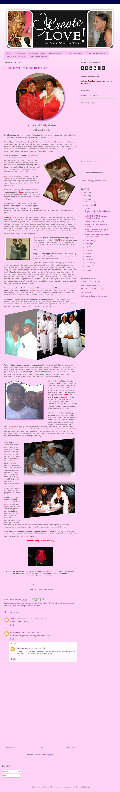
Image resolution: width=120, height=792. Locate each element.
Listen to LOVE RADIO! (89, 95)
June (88, 250)
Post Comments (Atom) (45, 755)
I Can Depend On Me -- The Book (93, 289)
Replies (15, 644)
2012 (86, 270)
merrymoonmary (70, 787)
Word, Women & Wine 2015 (16, 57)
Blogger (88, 787)
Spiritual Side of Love (56, 53)
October (89, 208)
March (88, 260)
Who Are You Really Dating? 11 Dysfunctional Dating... (96, 231)
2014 (86, 196)
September (90, 241)
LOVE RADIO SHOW (75, 53)
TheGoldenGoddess (18, 618)
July (87, 247)
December (90, 202)
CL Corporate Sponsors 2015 (96, 53)
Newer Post (10, 747)
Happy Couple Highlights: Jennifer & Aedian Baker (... (97, 212)
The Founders (20, 53)
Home (9, 53)
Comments (8, 776)
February (89, 263)
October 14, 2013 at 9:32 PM (28, 632)
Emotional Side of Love (37, 53)
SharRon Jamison (33, 606)
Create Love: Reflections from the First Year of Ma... (97, 236)
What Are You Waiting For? (95, 221)
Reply (12, 625)
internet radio (90, 180)
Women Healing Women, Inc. (91, 285)
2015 (86, 193)
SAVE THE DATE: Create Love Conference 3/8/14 (96, 217)
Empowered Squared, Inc (38, 57)
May (87, 253)
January (89, 266)
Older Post (71, 747)
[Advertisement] (40, 721)
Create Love (21, 603)
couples (13, 603)
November (90, 205)
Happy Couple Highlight (35, 603)
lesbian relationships (61, 603)
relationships (21, 606)
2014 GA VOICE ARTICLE (90, 282)
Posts (6, 772)
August (88, 244)
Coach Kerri (100, 180)
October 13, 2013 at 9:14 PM (37, 618)
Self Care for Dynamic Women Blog (94, 296)
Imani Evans (48, 603)
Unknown (14, 632)
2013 (86, 199)
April (88, 256)
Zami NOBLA (86, 292)
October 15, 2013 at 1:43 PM (35, 648)
